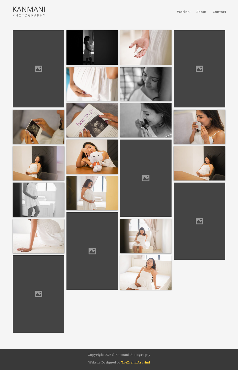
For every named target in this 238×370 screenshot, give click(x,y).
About (201, 11)
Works (183, 11)
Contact (219, 11)
